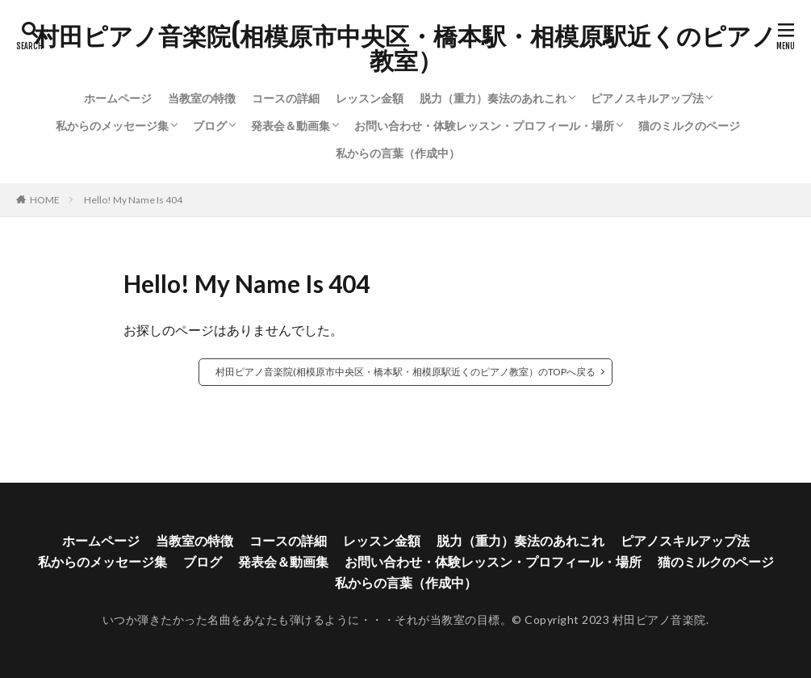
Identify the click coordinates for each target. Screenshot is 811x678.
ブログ (210, 125)
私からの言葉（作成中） (398, 153)
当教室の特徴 (202, 98)
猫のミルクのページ (689, 125)
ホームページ (118, 98)
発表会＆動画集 (290, 125)
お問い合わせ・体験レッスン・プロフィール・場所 (484, 125)
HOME (45, 200)
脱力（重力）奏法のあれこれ (493, 98)
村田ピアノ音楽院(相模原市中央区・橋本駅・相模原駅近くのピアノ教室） (405, 48)
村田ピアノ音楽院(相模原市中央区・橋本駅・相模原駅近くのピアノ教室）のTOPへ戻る (405, 372)
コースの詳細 (286, 98)
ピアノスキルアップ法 (647, 98)
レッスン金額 (369, 98)
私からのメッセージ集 (112, 125)
